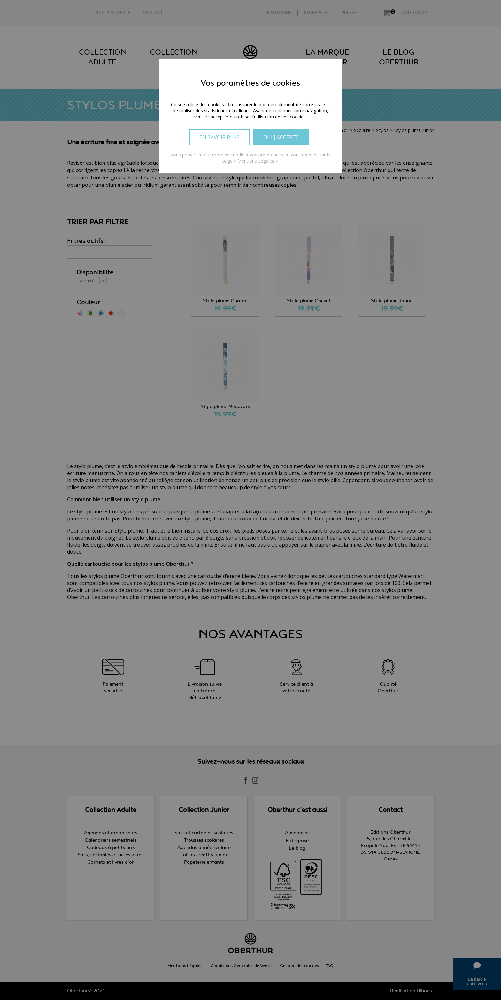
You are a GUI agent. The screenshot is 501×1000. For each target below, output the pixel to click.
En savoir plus (219, 137)
